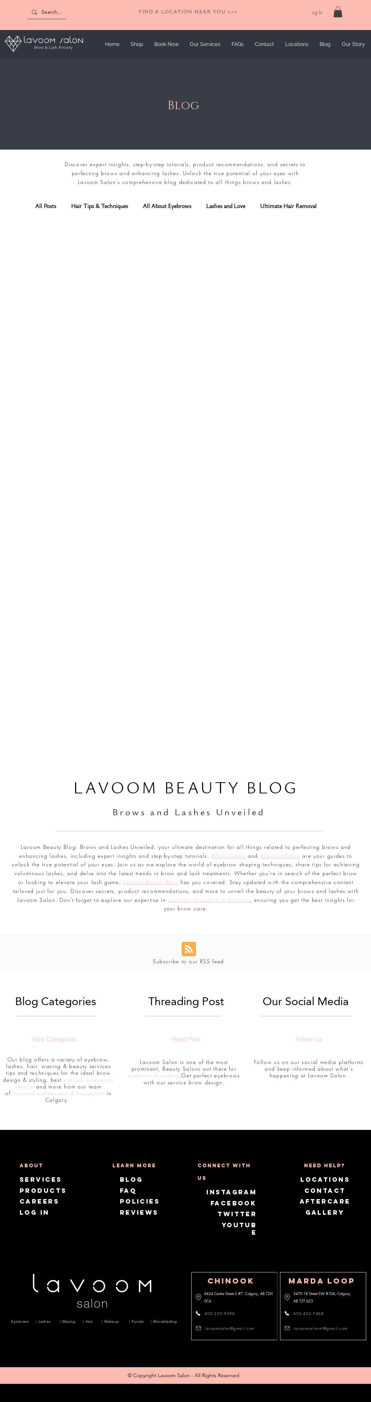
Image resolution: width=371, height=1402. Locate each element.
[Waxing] (69, 1321)
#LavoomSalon (280, 855)
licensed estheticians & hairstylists (58, 1093)
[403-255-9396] (219, 1313)
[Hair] (89, 1321)
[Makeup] (113, 1321)
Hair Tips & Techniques (99, 206)
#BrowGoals (228, 855)
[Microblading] (163, 1321)
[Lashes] (45, 1321)
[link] (338, 11)
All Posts (45, 206)
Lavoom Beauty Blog (150, 882)
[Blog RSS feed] (189, 949)
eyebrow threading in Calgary (209, 899)
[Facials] (137, 1321)
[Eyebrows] (20, 1321)
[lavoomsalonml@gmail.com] (317, 1328)
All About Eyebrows (167, 206)
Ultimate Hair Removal (288, 206)
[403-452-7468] (308, 1313)
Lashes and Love (225, 206)
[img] (43, 53)
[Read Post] (186, 1039)
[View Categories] (54, 1039)
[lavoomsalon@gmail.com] (227, 1328)
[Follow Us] (309, 1039)
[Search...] (61, 12)
